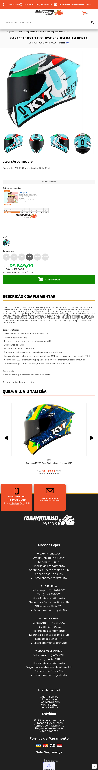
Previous (5, 438)
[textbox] (49, 22)
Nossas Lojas (49, 699)
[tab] (13, 143)
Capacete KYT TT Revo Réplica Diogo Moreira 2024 (49, 463)
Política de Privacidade (49, 720)
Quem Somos (49, 696)
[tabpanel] (49, 90)
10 (8, 269)
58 (22, 256)
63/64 (45, 256)
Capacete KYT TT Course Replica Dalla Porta (48, 32)
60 (29, 256)
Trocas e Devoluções (49, 723)
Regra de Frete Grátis (49, 728)
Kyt (67, 43)
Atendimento (49, 731)
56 (14, 256)
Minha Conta (49, 704)
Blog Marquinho (49, 702)
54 (6, 256)
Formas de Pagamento (49, 725)
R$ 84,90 (19, 269)
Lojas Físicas (13, 4)
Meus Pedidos (49, 707)
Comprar (52, 279)
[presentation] (13, 143)
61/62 (37, 256)
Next (92, 438)
